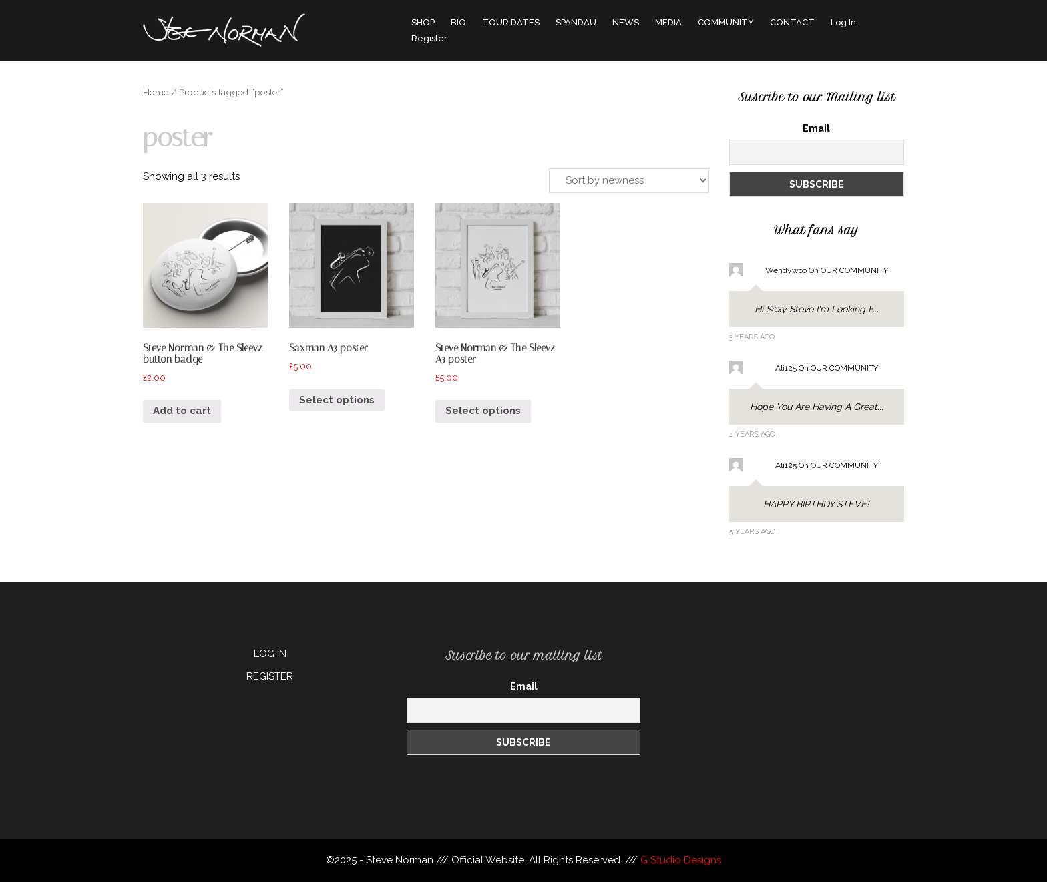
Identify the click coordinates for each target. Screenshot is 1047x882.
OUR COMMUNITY (854, 270)
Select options (337, 400)
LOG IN (270, 654)
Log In (843, 22)
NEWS (625, 22)
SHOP (423, 22)
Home (155, 92)
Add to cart (182, 411)
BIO (458, 22)
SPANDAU (576, 22)
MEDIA (668, 22)
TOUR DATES (511, 22)
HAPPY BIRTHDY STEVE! (816, 504)
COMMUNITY (726, 22)
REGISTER (269, 676)
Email (816, 128)
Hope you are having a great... (816, 406)
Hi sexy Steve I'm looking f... (817, 309)
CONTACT (792, 22)
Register (429, 38)
